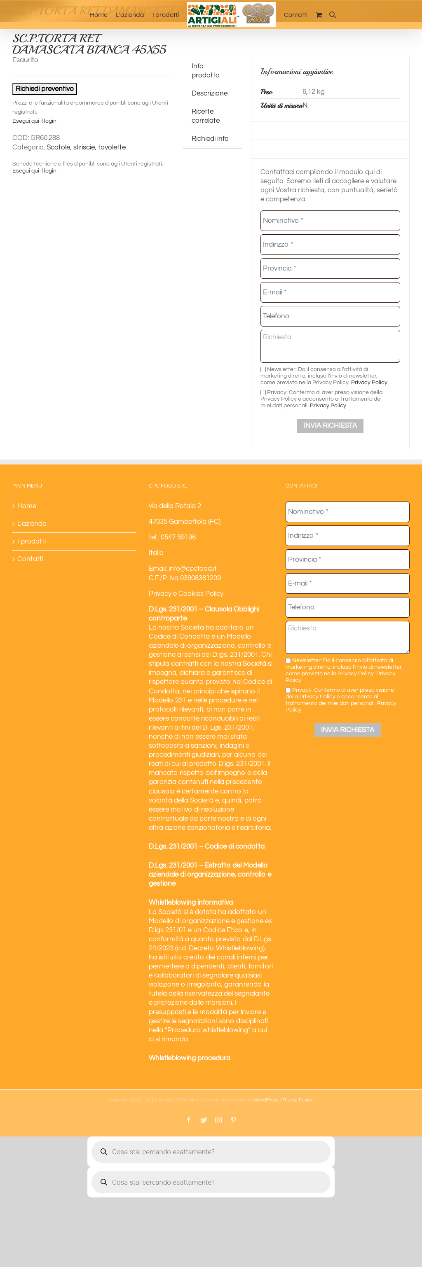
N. (305, 105)
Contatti (30, 559)
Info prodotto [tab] (206, 71)
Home (26, 506)
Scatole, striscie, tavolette (86, 147)
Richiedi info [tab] (210, 138)
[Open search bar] (332, 14)
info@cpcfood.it (193, 568)
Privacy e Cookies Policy (186, 593)
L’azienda (32, 523)
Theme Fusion (298, 1100)
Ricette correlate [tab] (206, 116)
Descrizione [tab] (209, 93)
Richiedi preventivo (45, 89)
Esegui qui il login (34, 121)
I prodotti (31, 541)
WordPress (266, 1100)
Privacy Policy (369, 382)
